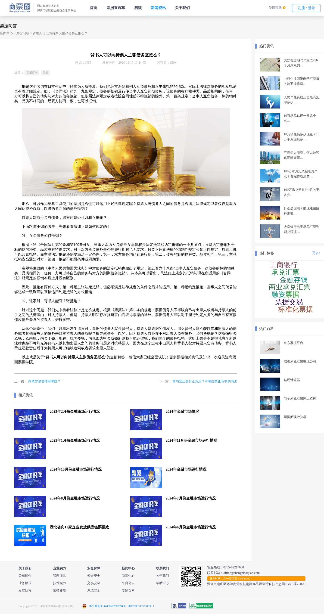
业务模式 (25, 583)
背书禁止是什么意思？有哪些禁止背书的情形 (204, 381)
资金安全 (93, 575)
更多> (316, 253)
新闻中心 (6, 33)
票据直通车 (115, 8)
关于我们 (182, 8)
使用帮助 (275, 7)
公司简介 (25, 575)
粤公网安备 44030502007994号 (107, 606)
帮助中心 (162, 583)
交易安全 (93, 583)
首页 (93, 8)
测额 (138, 8)
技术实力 (59, 583)
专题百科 (128, 590)
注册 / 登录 (306, 8)
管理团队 (59, 575)
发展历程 (25, 590)
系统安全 (93, 590)
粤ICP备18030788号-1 (141, 606)
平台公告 (128, 583)
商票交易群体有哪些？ (44, 381)
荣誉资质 (59, 590)
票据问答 (22, 33)
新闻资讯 (158, 8)
